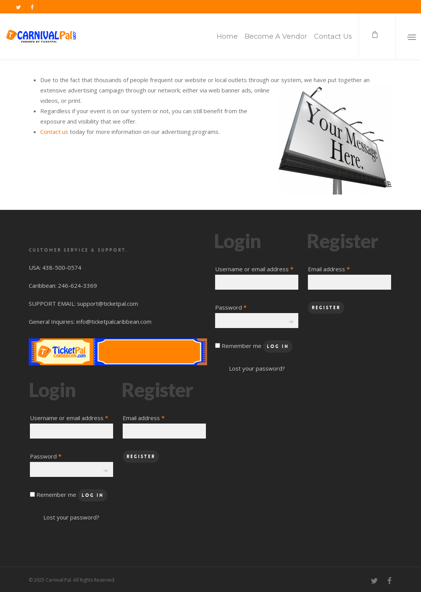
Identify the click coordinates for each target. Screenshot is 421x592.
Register (141, 456)
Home (227, 36)
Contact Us (333, 36)
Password (45, 456)
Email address (143, 418)
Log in (93, 495)
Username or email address (69, 418)
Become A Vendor (276, 36)
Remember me (57, 494)
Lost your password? (71, 517)
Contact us (54, 131)
